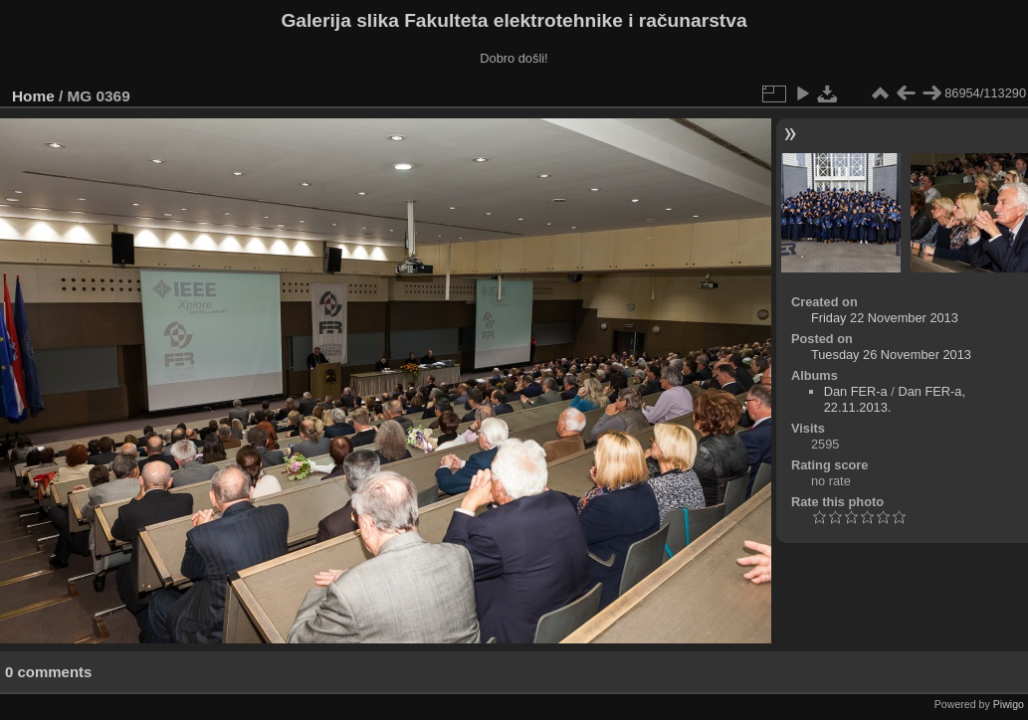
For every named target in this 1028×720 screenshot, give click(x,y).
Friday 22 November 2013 (884, 317)
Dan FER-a (856, 391)
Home (33, 96)
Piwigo (1008, 704)
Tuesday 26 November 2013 (891, 354)
